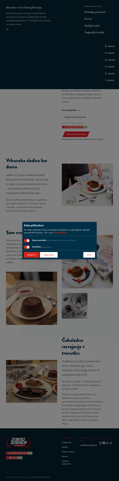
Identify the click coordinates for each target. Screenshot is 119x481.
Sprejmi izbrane (49, 255)
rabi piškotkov (60, 232)
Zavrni (89, 255)
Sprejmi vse (31, 255)
